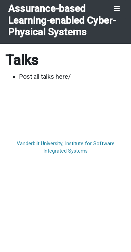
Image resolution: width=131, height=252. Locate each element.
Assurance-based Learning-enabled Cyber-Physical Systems (62, 20)
